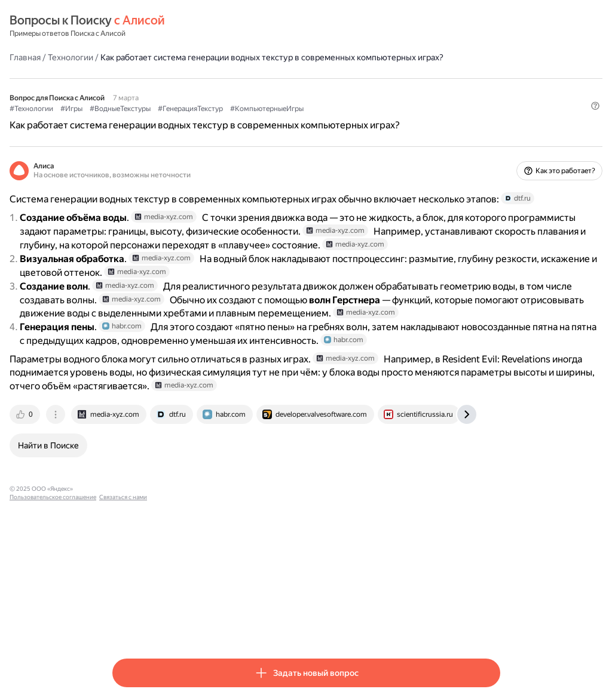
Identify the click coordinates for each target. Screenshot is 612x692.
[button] (493, 140)
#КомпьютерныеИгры (369, 120)
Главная (127, 56)
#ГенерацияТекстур (293, 120)
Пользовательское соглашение (224, 625)
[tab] (128, 551)
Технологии (173, 56)
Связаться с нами (295, 625)
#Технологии (134, 120)
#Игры (174, 120)
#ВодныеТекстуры (222, 120)
